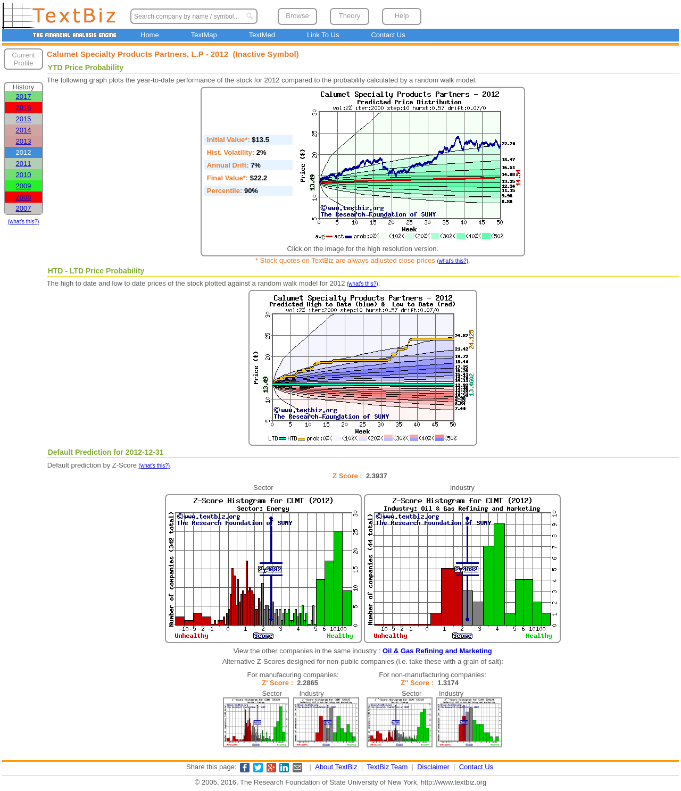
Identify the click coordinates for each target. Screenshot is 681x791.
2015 (23, 119)
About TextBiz (336, 767)
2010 (23, 175)
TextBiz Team (387, 767)
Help (402, 16)
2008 (23, 197)
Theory (349, 16)
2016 (23, 108)
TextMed (262, 35)
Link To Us (323, 35)
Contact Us (388, 35)
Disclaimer (433, 767)
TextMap (204, 35)
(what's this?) (23, 221)
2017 (23, 97)
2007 (23, 208)
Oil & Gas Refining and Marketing (437, 651)
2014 (23, 130)
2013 (23, 141)
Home (149, 35)
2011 (23, 164)
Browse (297, 16)
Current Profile (23, 59)
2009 (23, 186)
